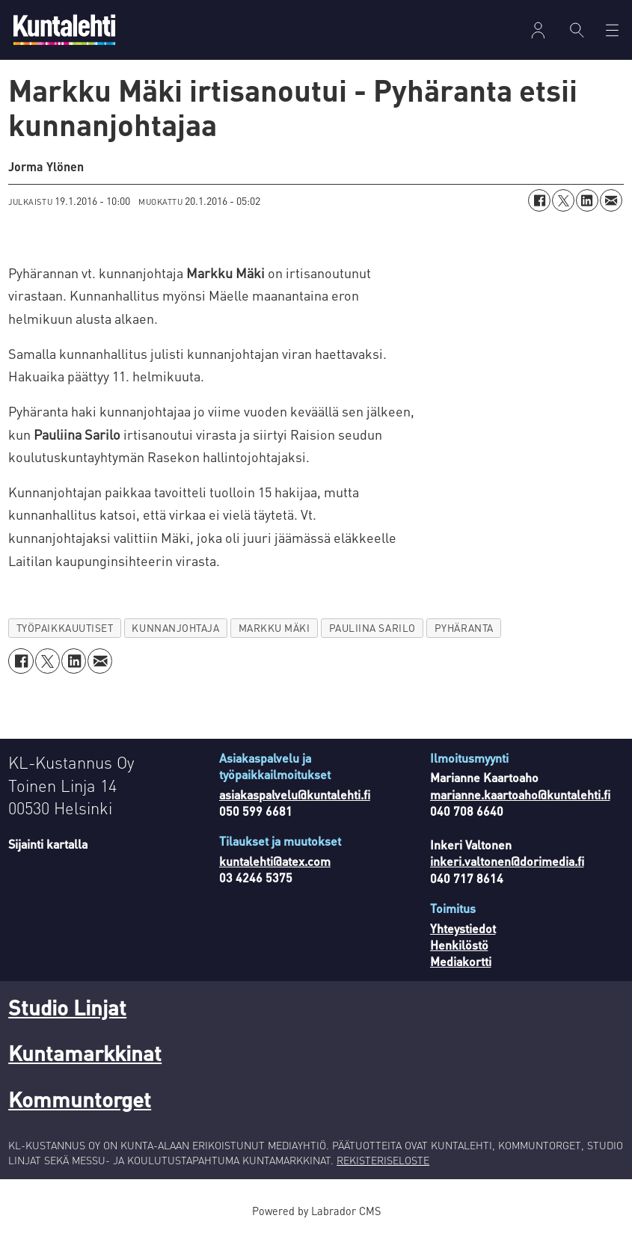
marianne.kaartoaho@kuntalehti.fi (520, 809)
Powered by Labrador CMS (316, 1225)
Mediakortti (460, 976)
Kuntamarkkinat (85, 1067)
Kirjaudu (538, 30)
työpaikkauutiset (65, 642)
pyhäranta (464, 642)
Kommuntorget (79, 1114)
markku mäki (274, 642)
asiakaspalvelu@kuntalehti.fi (294, 809)
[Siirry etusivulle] (64, 29)
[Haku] (577, 30)
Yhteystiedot (463, 943)
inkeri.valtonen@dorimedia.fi (507, 876)
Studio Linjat (67, 1022)
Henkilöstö (459, 960)
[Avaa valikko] (612, 30)
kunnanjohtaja (175, 642)
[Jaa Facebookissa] (539, 215)
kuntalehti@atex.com (275, 876)
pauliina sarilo (372, 642)
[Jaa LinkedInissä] (587, 215)
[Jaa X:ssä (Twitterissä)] (563, 215)
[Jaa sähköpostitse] (611, 215)
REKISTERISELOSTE (383, 1174)
